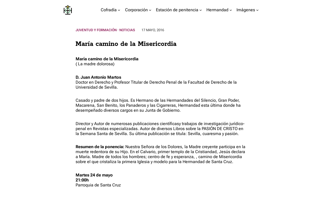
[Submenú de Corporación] (150, 10)
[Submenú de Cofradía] (119, 10)
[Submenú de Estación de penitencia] (200, 10)
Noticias (127, 30)
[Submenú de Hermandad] (230, 10)
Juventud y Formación (96, 30)
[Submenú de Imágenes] (257, 10)
